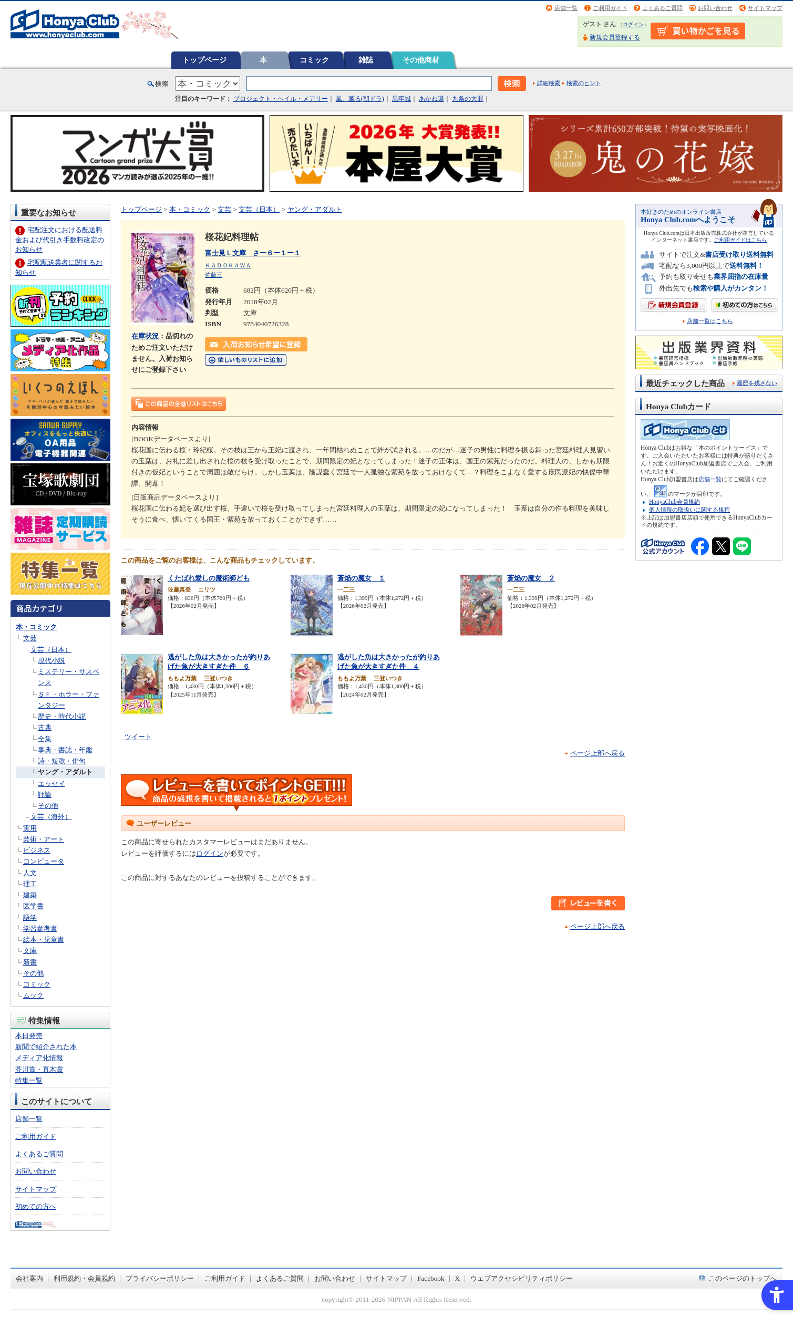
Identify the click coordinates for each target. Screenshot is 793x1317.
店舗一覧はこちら (710, 321)
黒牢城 (401, 98)
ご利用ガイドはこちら (740, 240)
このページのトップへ (742, 1278)
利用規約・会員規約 (84, 1278)
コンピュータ (43, 861)
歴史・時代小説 (62, 716)
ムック (33, 995)
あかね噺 (431, 98)
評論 (45, 795)
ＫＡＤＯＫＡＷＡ (228, 265)
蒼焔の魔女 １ (361, 578)
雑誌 (365, 60)
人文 (30, 873)
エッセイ (51, 783)
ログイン (633, 24)
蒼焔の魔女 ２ (531, 578)
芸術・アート (43, 839)
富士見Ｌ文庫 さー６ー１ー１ (253, 253)
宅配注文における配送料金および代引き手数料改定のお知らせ (59, 239)
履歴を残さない (757, 383)
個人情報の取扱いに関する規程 (689, 509)
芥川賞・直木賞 (39, 1069)
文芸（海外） (50, 817)
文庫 (30, 951)
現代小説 (51, 661)
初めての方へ (35, 1206)
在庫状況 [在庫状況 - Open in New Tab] (145, 336)
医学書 (33, 906)
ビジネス (36, 850)
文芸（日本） (50, 650)
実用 (30, 828)
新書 (30, 962)
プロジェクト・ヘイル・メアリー (280, 98)
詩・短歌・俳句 (62, 761)
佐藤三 (213, 275)
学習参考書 (40, 928)
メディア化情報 (39, 1058)
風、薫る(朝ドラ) (360, 98)
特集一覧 (29, 1080)
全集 (45, 739)
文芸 (30, 638)
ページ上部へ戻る (597, 753)
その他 (48, 806)
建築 (30, 895)
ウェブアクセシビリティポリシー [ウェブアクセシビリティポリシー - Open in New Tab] (521, 1278)
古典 (45, 727)
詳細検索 (548, 83)
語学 (30, 917)
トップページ (204, 60)
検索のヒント (584, 83)
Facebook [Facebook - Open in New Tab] (431, 1278)
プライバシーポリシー (160, 1278)
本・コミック (36, 627)
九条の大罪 (467, 98)
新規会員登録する (615, 37)
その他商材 (421, 60)
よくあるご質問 (662, 8)
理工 (30, 884)
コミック (314, 60)
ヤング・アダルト (65, 772)
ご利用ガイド (610, 8)
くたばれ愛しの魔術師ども (209, 578)
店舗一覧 (566, 8)
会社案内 (29, 1278)
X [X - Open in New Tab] (457, 1278)
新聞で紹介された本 (46, 1047)
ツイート (138, 737)
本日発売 (29, 1036)
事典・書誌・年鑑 (65, 750)
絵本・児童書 (43, 939)
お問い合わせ (715, 8)
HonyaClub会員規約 (674, 502)
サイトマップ (765, 8)
